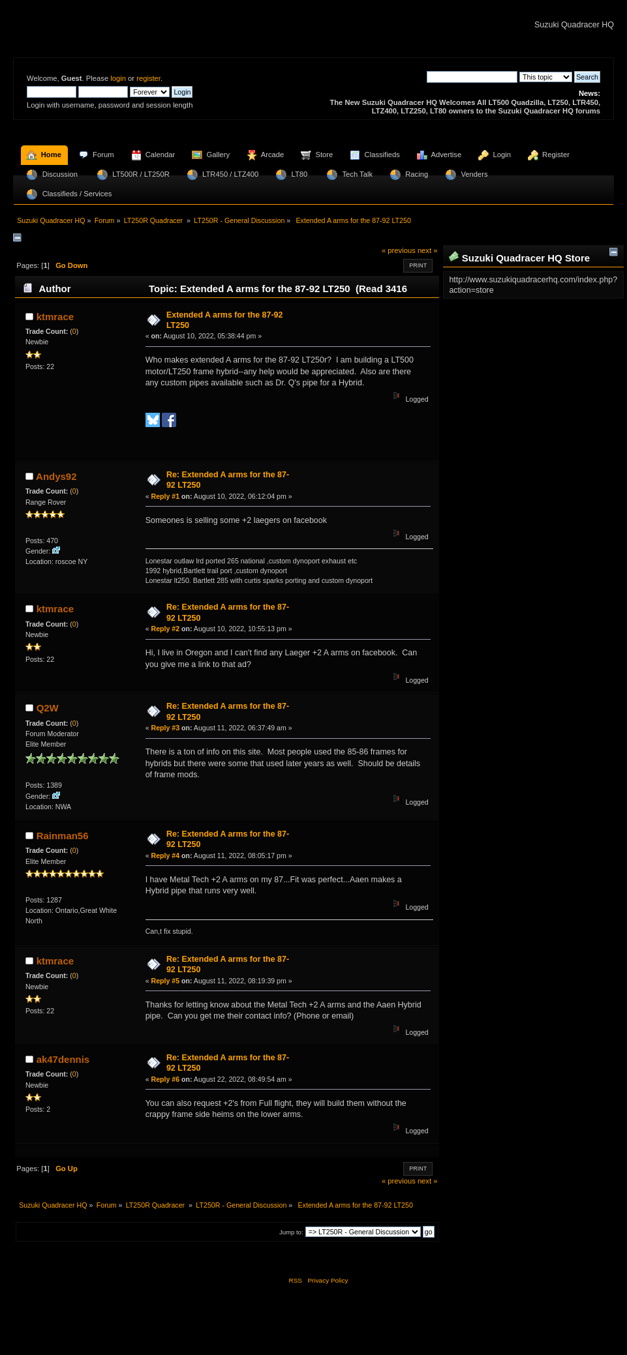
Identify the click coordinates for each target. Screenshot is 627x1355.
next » (428, 250)
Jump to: (291, 1232)
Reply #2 (165, 629)
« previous (399, 250)
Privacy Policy (327, 1280)
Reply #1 (165, 496)
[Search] (472, 77)
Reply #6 (165, 1079)
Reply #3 (165, 728)
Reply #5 (165, 981)
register (148, 78)
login (118, 78)
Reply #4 (165, 855)
